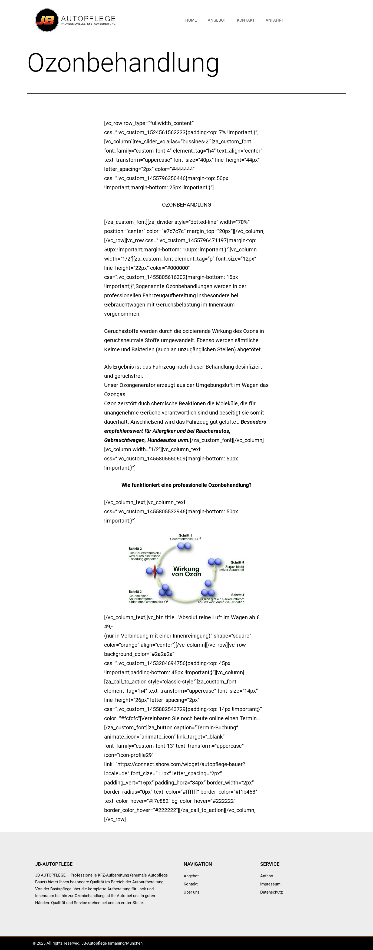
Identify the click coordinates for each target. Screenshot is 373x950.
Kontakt (246, 20)
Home (191, 20)
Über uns (192, 892)
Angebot (217, 20)
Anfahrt (274, 20)
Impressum (270, 884)
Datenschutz (271, 892)
